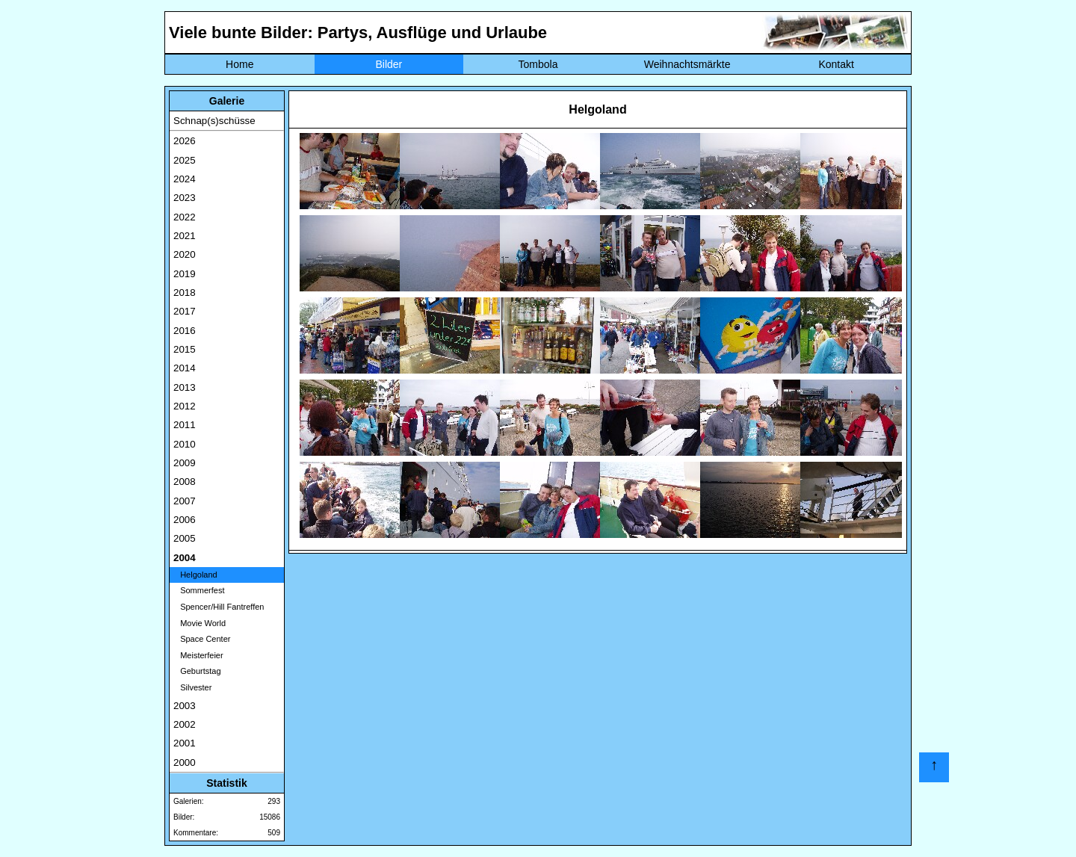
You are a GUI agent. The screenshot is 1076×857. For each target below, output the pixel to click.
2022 (184, 217)
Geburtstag (197, 670)
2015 (184, 349)
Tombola (538, 64)
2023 (184, 197)
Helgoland (195, 574)
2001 (184, 743)
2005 (184, 538)
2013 (184, 387)
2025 (184, 160)
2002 (184, 724)
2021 (184, 235)
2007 (184, 501)
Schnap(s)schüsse (214, 120)
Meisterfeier (198, 655)
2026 (184, 140)
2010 (184, 444)
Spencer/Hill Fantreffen (218, 606)
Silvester (192, 687)
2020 (184, 254)
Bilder (388, 64)
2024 (184, 179)
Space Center (201, 638)
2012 (184, 406)
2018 (184, 292)
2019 (184, 273)
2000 (184, 762)
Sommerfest (198, 590)
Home (239, 64)
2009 (184, 462)
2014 (184, 368)
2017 (184, 311)
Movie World (199, 623)
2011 (184, 424)
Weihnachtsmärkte (687, 64)
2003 (184, 705)
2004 (184, 557)
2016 (184, 330)
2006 (184, 519)
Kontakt (835, 64)
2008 (184, 481)
